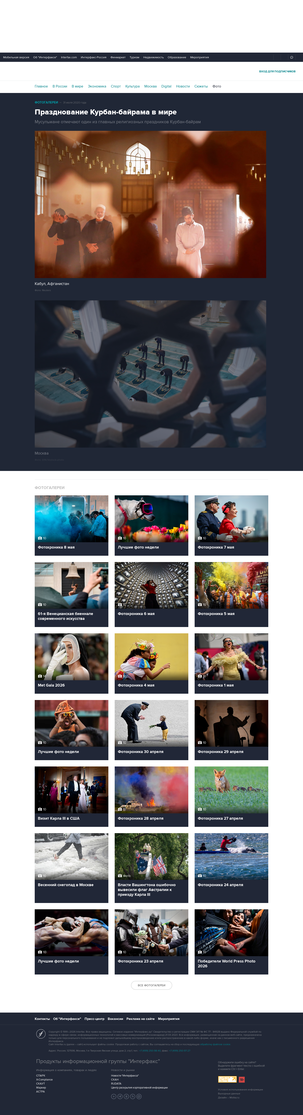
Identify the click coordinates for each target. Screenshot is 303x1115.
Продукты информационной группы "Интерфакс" (98, 1061)
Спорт (116, 86)
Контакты (42, 1019)
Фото (217, 86)
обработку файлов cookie (215, 1044)
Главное (41, 86)
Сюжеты (201, 86)
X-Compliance (44, 1079)
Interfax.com (69, 57)
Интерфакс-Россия (93, 57)
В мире (77, 86)
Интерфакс (151, 71)
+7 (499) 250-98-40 (150, 1050)
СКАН (114, 1079)
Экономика (97, 86)
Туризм (134, 57)
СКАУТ (40, 1083)
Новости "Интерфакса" (125, 1075)
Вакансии (115, 1019)
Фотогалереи (46, 103)
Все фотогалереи (151, 985)
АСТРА (40, 1091)
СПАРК (40, 1075)
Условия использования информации (240, 1089)
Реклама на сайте (140, 1019)
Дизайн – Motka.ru (228, 1097)
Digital (166, 86)
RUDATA (116, 1083)
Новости (183, 86)
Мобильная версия (16, 57)
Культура (132, 86)
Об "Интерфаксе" (45, 57)
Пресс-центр (94, 1019)
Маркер (41, 1087)
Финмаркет (118, 57)
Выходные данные (229, 1093)
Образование (177, 57)
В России (60, 86)
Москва (150, 86)
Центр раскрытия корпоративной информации (139, 1087)
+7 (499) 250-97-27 (179, 1050)
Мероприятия (199, 57)
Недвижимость (153, 57)
